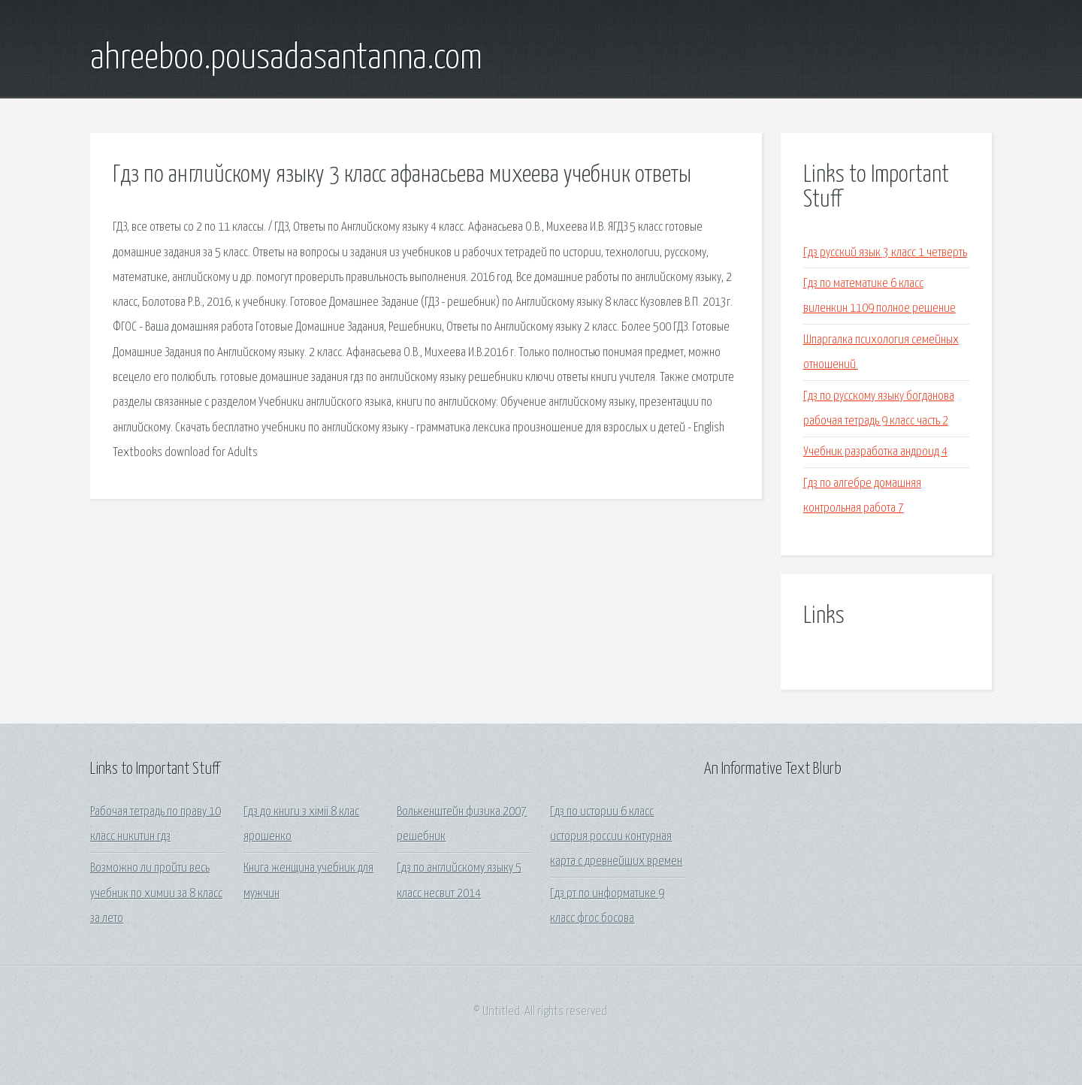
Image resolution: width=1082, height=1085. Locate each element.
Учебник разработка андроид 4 (875, 452)
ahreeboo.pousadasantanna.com (286, 58)
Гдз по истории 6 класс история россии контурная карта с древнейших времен (616, 837)
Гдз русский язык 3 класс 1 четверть (885, 252)
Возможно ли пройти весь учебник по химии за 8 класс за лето (156, 893)
